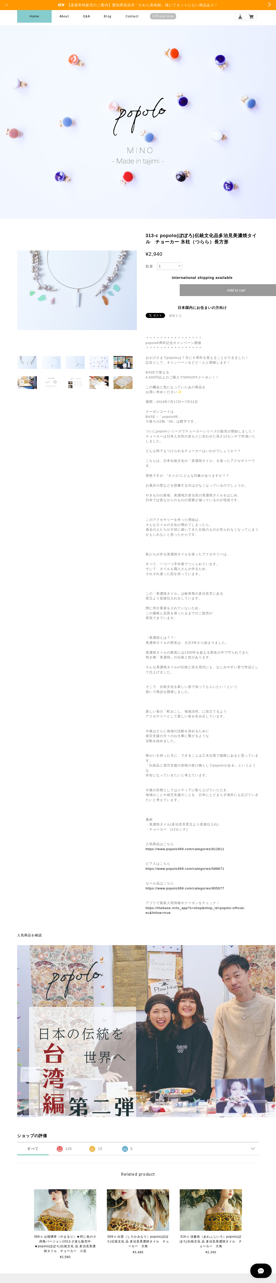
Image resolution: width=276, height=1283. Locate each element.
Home (34, 16)
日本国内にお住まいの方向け (202, 308)
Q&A (86, 16)
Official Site (163, 16)
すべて (33, 1149)
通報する (175, 315)
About (64, 16)
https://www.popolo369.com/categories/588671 (185, 869)
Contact (132, 16)
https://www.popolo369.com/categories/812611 (185, 849)
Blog (107, 16)
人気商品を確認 (29, 935)
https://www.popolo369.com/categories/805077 (185, 888)
